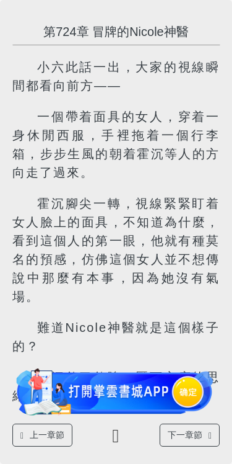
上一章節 (42, 435)
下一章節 (190, 435)
